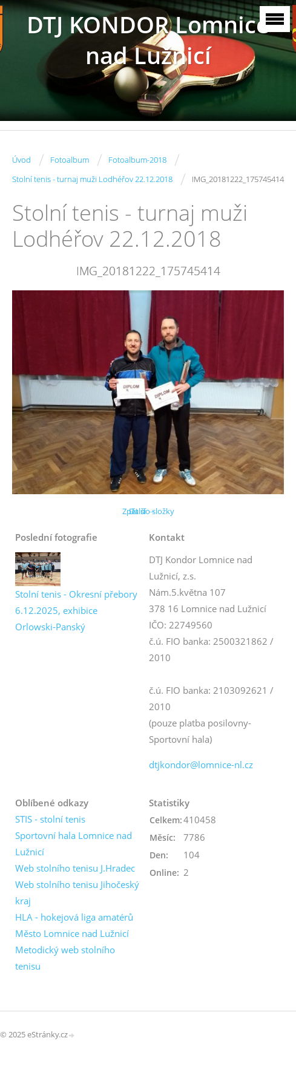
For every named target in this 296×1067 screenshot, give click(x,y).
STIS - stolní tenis (50, 819)
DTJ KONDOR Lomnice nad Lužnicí (148, 40)
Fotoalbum (69, 159)
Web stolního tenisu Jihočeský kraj (77, 892)
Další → (142, 511)
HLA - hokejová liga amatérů (74, 917)
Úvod (21, 159)
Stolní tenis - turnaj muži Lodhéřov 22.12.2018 (92, 179)
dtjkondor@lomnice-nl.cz (201, 765)
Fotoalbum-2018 (137, 159)
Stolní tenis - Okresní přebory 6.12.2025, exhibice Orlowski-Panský (76, 610)
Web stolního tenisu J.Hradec (75, 868)
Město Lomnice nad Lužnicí (72, 933)
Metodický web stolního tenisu (65, 958)
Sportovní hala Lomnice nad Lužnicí (73, 843)
